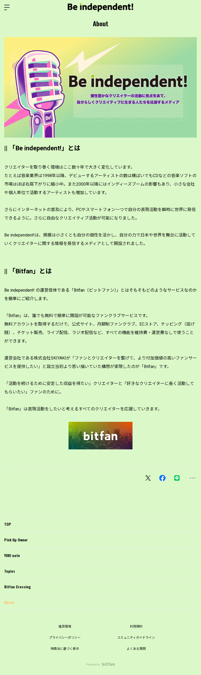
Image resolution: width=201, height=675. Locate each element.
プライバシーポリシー (65, 637)
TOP (7, 524)
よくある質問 (136, 649)
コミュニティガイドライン (136, 637)
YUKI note (12, 555)
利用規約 (136, 626)
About (9, 602)
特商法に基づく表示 (65, 649)
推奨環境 (64, 626)
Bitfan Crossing (17, 586)
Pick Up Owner (16, 539)
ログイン (192, 7)
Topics (9, 571)
